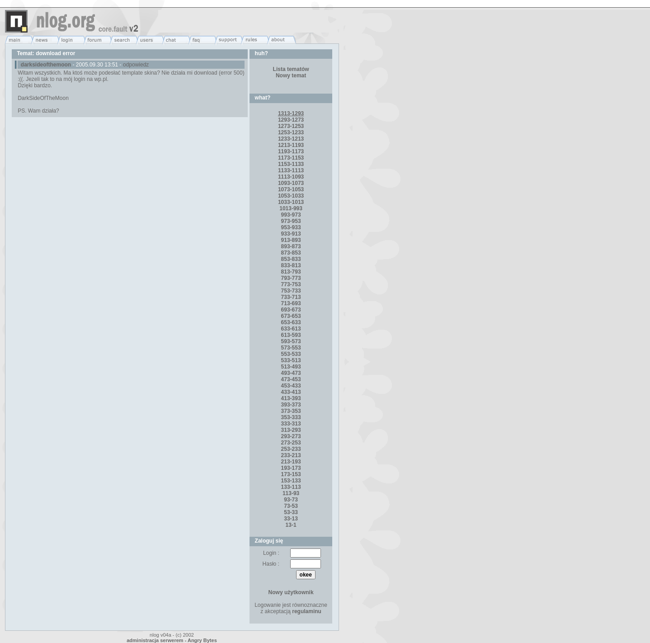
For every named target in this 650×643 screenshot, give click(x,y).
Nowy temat (291, 75)
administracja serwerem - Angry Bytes (172, 640)
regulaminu (306, 611)
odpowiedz (136, 64)
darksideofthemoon (46, 64)
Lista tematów (291, 69)
